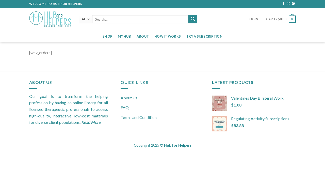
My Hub (124, 36)
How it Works (167, 36)
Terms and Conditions (139, 117)
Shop (107, 36)
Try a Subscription (204, 36)
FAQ (125, 107)
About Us (129, 97)
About (143, 36)
